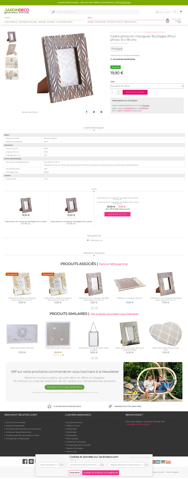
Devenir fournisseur (74, 449)
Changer (145, 105)
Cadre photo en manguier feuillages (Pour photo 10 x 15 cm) (165, 300)
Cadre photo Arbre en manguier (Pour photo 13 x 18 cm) (58, 300)
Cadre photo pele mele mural (58, 349)
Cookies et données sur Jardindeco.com (94, 456)
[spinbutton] (115, 92)
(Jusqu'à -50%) (176, 21)
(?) (56, 465)
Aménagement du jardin (28, 22)
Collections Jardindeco (76, 443)
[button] (118, 91)
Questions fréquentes (15, 427)
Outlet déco (71, 433)
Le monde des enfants (64, 22)
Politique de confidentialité (17, 440)
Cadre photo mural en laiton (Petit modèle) (94, 350)
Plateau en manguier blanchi (129, 299)
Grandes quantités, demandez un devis (22, 436)
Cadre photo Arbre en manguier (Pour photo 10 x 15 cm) (22, 300)
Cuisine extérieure (11, 22)
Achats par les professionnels (18, 433)
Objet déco (138, 32)
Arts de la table (100, 22)
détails (74, 459)
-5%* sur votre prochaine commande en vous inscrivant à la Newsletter (64, 372)
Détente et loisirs (130, 22)
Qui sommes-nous (74, 423)
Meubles (91, 22)
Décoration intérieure (115, 22)
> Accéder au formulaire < (138, 425)
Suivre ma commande (15, 423)
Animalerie (51, 22)
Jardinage (42, 22)
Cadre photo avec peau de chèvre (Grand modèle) (129, 350)
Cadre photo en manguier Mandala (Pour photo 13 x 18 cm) (94, 300)
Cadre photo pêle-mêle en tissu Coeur (165, 350)
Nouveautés (71, 436)
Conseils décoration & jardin (78, 446)
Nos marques (72, 440)
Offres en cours (73, 427)
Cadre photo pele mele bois (22, 349)
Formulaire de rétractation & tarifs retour (23, 430)
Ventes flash (71, 430)
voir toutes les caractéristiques (122, 59)
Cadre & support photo (154, 32)
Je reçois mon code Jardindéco (65, 388)
